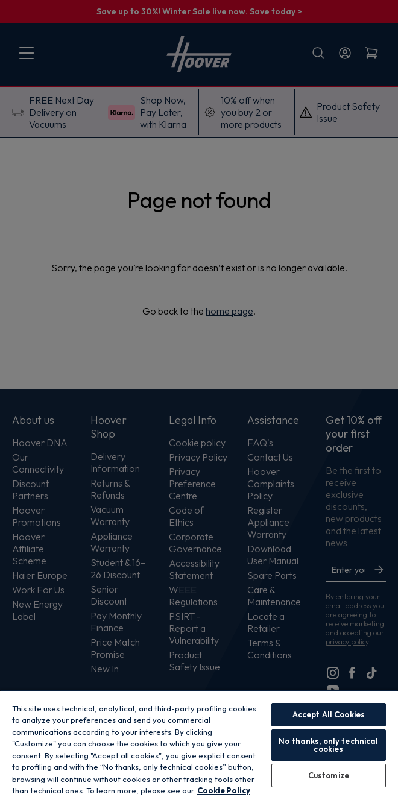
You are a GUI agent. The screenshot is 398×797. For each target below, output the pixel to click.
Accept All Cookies (328, 714)
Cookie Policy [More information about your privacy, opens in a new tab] (223, 790)
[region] (199, 743)
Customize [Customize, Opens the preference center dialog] (328, 775)
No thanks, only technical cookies (328, 745)
